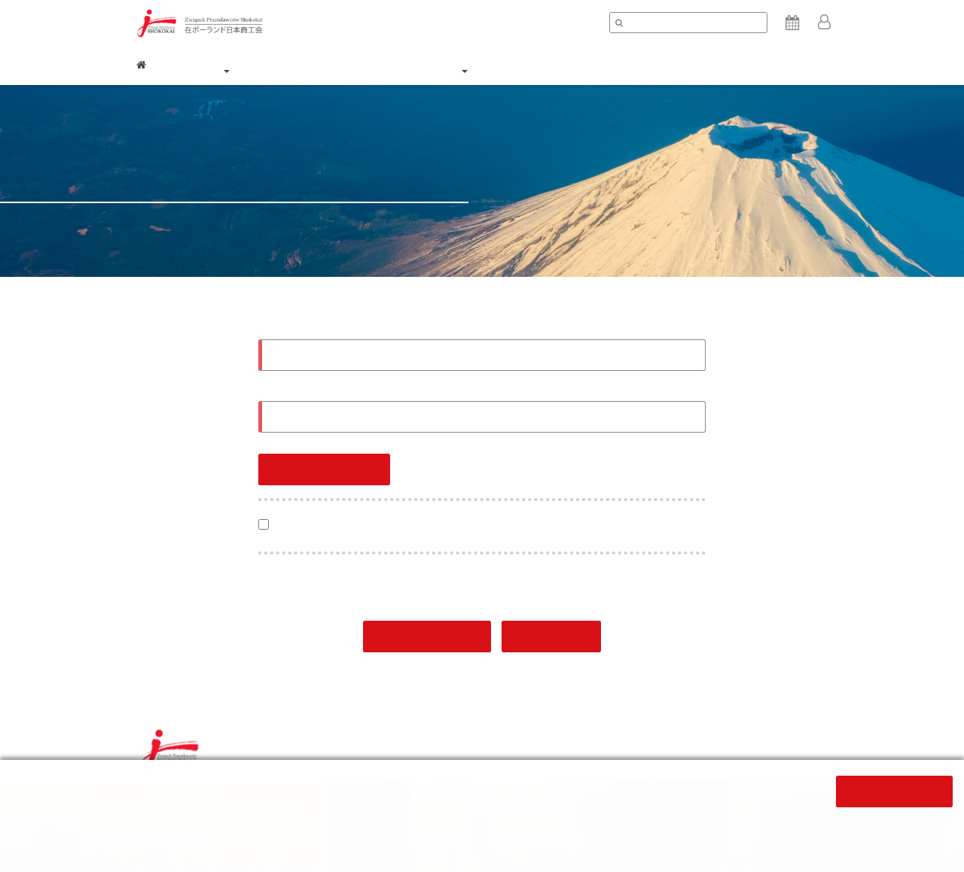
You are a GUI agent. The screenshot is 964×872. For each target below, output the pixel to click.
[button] (824, 23)
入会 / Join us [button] (463, 62)
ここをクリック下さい (429, 824)
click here (290, 841)
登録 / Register (427, 638)
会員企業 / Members (356, 64)
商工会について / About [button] (226, 62)
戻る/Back (551, 638)
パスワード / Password (316, 391)
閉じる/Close (894, 792)
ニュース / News (559, 64)
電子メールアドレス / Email (325, 329)
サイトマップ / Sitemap (774, 748)
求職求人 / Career (660, 64)
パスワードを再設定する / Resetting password (598, 463)
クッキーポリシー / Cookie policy (628, 748)
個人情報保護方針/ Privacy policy (464, 748)
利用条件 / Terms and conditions (297, 748)
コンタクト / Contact (774, 64)
